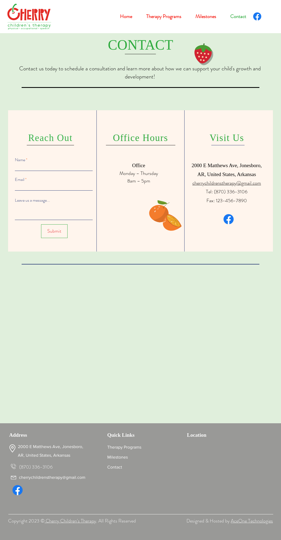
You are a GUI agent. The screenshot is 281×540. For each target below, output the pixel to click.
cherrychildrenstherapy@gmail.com (226, 183)
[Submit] (54, 231)
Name (20, 160)
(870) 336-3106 (230, 191)
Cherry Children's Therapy (70, 520)
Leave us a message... (32, 200)
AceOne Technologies (252, 520)
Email (19, 179)
